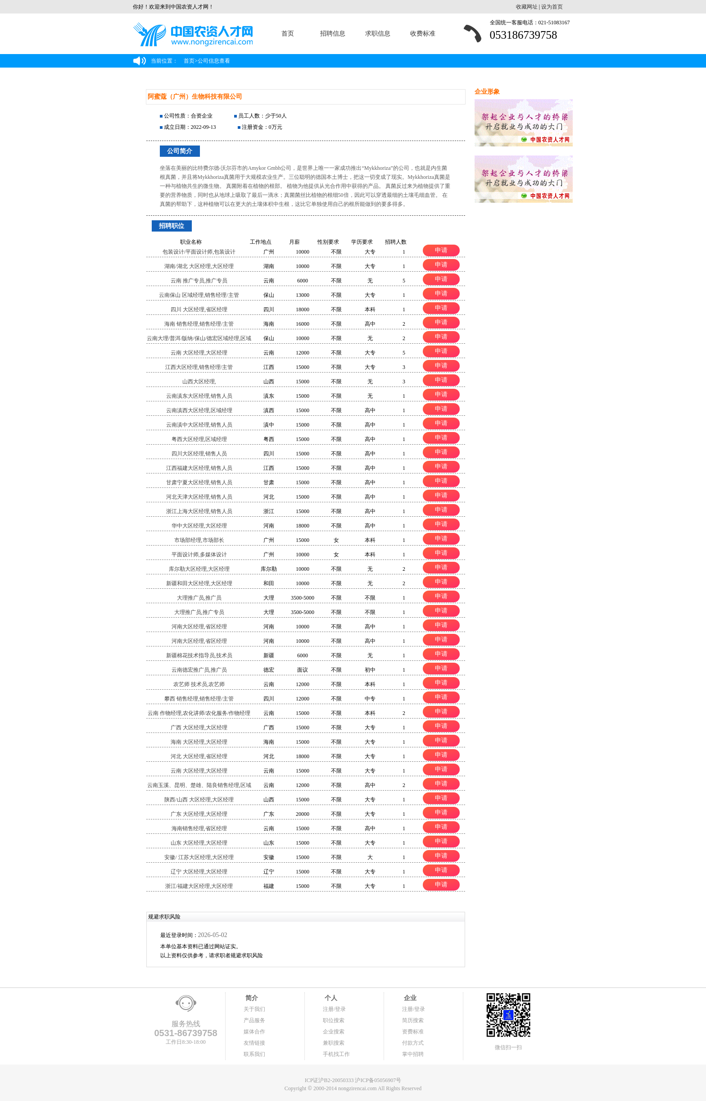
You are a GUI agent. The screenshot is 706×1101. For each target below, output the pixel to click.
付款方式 (413, 1043)
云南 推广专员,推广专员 (199, 281)
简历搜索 (413, 1020)
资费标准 (413, 1031)
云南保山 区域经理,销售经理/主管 (199, 295)
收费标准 (422, 33)
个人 (330, 998)
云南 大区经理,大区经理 (199, 353)
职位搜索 (333, 1020)
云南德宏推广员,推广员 (199, 670)
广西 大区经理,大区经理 (199, 727)
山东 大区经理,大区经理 (199, 843)
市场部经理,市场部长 (199, 540)
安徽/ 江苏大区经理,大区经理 (198, 857)
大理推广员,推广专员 (199, 612)
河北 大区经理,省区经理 (199, 756)
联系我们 (254, 1054)
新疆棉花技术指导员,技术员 (199, 655)
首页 (287, 33)
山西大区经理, (199, 381)
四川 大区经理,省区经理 (199, 309)
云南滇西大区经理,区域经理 (199, 410)
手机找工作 (336, 1054)
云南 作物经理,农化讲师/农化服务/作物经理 (199, 713)
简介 (251, 998)
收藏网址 (527, 7)
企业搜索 (333, 1031)
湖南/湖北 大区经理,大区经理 (198, 266)
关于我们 (254, 1009)
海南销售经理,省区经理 (199, 828)
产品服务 (254, 1020)
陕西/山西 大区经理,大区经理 (198, 799)
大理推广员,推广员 (199, 598)
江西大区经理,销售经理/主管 (199, 367)
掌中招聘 (413, 1054)
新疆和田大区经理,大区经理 (199, 583)
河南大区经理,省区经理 (199, 626)
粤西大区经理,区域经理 (199, 439)
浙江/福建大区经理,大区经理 (199, 886)
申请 (441, 250)
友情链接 (254, 1043)
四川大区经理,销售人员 (199, 453)
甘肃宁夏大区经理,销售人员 (199, 482)
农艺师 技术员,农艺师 (199, 684)
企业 (409, 998)
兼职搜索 (333, 1043)
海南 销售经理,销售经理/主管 (198, 324)
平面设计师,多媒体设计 (199, 554)
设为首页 (552, 7)
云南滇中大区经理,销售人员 (199, 425)
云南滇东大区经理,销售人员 (199, 396)
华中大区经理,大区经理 (199, 526)
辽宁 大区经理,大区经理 (199, 872)
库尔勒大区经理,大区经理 (199, 569)
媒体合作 (254, 1031)
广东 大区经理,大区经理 (199, 814)
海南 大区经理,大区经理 (199, 742)
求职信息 (377, 33)
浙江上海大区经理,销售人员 (199, 511)
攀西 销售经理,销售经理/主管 (198, 699)
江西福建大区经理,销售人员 (199, 468)
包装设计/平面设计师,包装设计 (199, 252)
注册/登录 (334, 1009)
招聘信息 (332, 33)
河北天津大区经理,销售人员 (199, 497)
